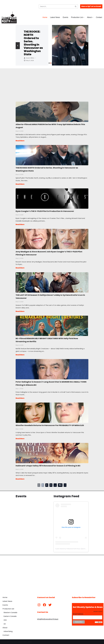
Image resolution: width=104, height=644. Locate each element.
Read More (20, 141)
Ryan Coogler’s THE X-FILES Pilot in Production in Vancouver (52, 198)
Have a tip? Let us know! (91, 6)
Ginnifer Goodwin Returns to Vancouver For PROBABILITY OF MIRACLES (52, 412)
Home (44, 17)
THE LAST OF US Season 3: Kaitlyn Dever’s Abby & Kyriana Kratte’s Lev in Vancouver (52, 282)
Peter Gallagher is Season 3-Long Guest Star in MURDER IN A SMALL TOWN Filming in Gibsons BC (52, 368)
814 (60, 484)
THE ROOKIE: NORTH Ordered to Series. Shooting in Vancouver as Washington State (33, 43)
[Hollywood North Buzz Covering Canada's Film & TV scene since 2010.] (9, 17)
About (5, 627)
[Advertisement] (52, 82)
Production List (8, 608)
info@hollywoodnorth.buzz (47, 618)
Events (65, 17)
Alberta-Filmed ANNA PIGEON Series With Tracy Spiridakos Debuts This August (52, 112)
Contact (99, 17)
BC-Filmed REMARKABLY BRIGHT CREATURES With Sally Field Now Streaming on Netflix (52, 325)
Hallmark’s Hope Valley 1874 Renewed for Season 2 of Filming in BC (52, 452)
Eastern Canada (10, 616)
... (55, 484)
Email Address (79, 613)
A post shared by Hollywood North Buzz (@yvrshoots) (72, 548)
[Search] (56, 6)
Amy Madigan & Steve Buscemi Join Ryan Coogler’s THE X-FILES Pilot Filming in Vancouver (52, 239)
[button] (83, 17)
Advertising (8, 631)
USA (5, 619)
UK (5, 623)
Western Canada (10, 612)
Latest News (55, 17)
